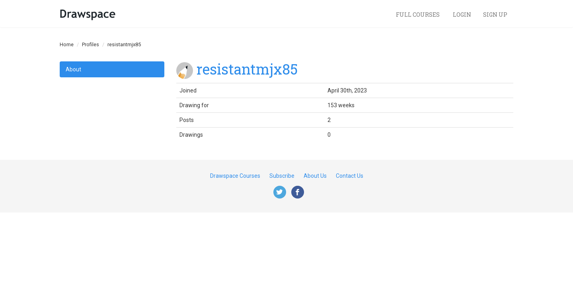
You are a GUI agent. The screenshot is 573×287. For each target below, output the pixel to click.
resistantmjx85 (247, 69)
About (73, 69)
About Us (315, 176)
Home (67, 44)
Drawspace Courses (235, 176)
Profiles (90, 44)
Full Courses (418, 14)
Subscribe (281, 176)
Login (462, 14)
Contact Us (349, 176)
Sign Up (495, 14)
